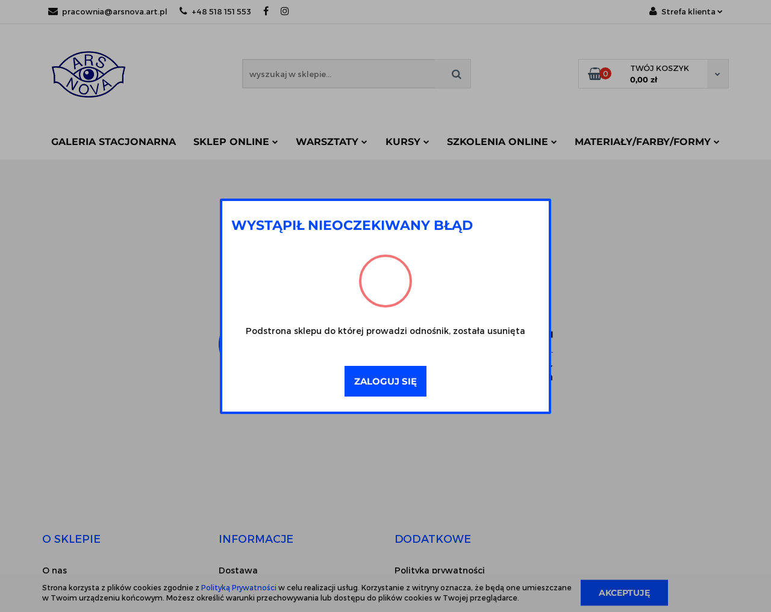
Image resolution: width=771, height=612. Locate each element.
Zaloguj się (385, 381)
